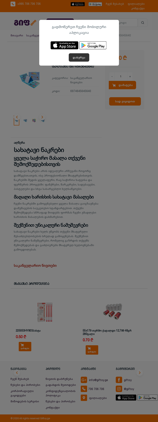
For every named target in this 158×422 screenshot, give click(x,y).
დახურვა (79, 57)
